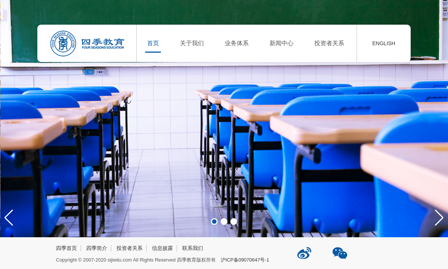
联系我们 (192, 248)
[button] (439, 218)
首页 (153, 43)
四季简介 (96, 248)
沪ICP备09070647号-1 (245, 260)
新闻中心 (281, 43)
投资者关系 (329, 43)
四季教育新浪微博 (305, 250)
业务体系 (237, 43)
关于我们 (192, 43)
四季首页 (66, 248)
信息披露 (162, 248)
